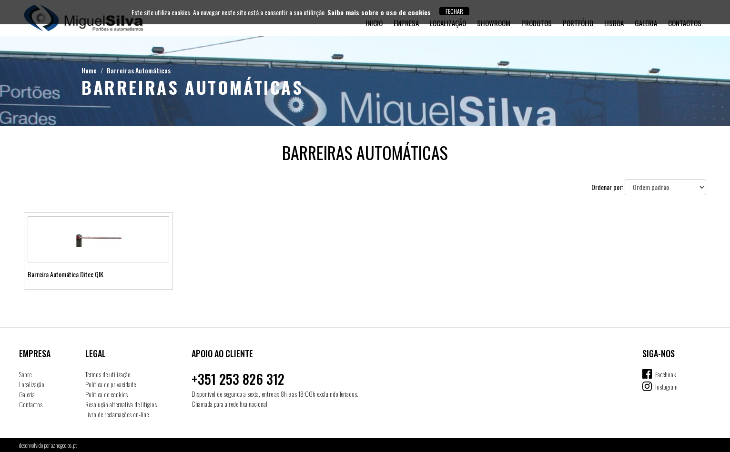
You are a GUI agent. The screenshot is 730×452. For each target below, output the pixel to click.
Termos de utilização (108, 374)
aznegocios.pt (64, 445)
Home (89, 70)
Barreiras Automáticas (139, 70)
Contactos (30, 404)
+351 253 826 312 (238, 379)
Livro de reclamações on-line (117, 414)
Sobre (25, 374)
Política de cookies (106, 394)
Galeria (27, 394)
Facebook (665, 374)
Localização (31, 384)
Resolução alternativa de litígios (121, 404)
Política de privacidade (110, 384)
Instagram (666, 387)
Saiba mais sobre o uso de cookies (379, 12)
